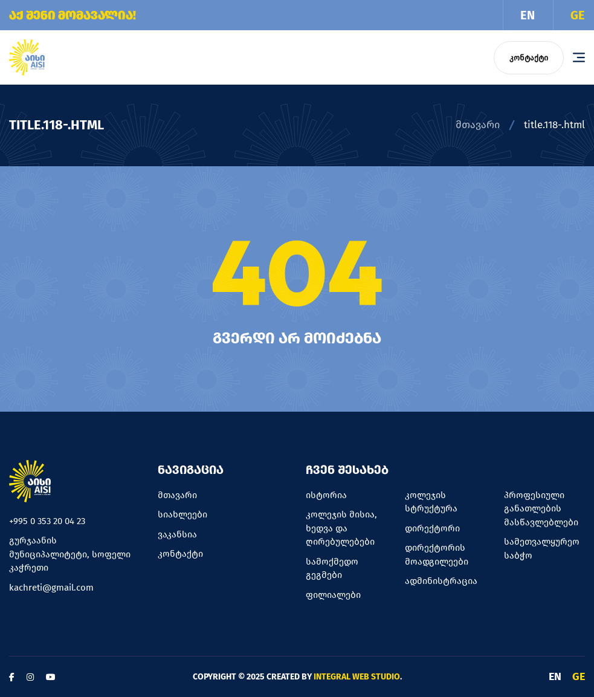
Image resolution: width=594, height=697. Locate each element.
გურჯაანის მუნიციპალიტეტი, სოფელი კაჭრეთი (70, 554)
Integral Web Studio (357, 677)
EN (527, 15)
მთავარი (478, 124)
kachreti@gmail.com (51, 587)
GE (577, 15)
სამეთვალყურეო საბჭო (541, 548)
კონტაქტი (528, 57)
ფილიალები (333, 594)
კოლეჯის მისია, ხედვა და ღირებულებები (341, 528)
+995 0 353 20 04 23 (47, 521)
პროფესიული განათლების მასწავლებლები (541, 509)
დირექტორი (432, 528)
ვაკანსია (177, 534)
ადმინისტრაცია (441, 580)
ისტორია (326, 495)
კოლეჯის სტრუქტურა (431, 502)
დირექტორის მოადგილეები (436, 554)
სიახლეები (182, 514)
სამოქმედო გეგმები (332, 568)
